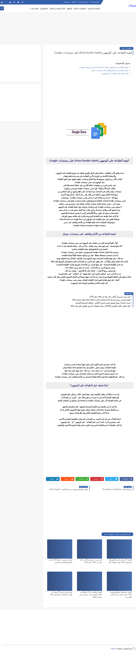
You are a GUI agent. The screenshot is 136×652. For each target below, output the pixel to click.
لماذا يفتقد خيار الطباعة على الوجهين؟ (114, 73)
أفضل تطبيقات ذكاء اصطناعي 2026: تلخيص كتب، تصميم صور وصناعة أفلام (90, 594)
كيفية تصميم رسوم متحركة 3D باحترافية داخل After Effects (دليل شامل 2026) (101, 300)
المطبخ (69, 9)
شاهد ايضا (35, 9)
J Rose (132, 5)
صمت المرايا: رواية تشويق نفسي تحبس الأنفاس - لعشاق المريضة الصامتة (102, 303)
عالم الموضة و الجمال (57, 9)
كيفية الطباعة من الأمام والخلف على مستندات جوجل (109, 70)
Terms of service (84, 2)
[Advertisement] (68, 24)
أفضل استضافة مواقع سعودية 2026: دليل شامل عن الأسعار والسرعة (121, 594)
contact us (67, 2)
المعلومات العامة (79, 9)
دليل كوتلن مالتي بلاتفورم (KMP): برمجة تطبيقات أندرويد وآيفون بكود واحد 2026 (100, 306)
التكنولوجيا (44, 9)
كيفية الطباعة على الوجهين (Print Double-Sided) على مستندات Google (103, 67)
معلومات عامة (126, 48)
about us (74, 2)
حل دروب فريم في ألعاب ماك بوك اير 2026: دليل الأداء (110, 297)
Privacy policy (94, 2)
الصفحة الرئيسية (94, 9)
